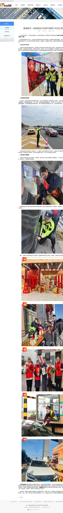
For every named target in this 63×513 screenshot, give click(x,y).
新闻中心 (38, 5)
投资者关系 (30, 5)
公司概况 (22, 5)
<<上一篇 (20, 497)
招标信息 (53, 5)
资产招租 (60, 5)
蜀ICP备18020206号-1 (46, 507)
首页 (16, 5)
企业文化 (45, 5)
